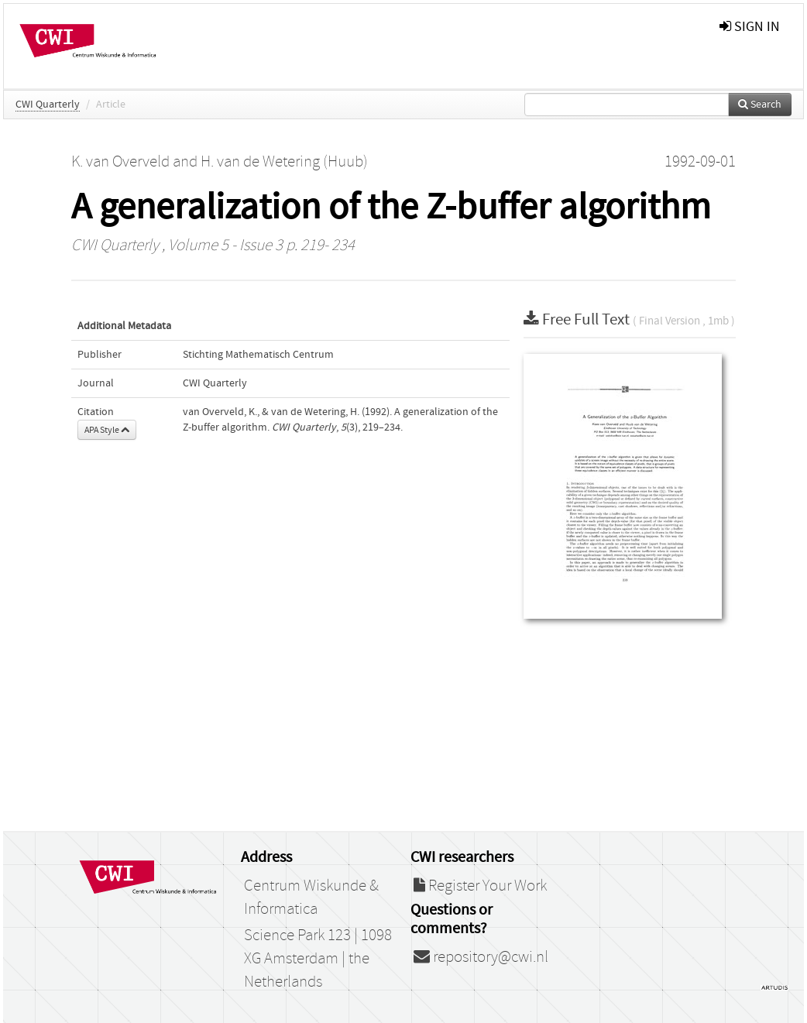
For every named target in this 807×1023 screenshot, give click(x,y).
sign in (749, 27)
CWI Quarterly (47, 104)
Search (759, 104)
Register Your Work (480, 886)
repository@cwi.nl (481, 957)
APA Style (106, 429)
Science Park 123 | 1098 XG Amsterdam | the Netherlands (318, 958)
